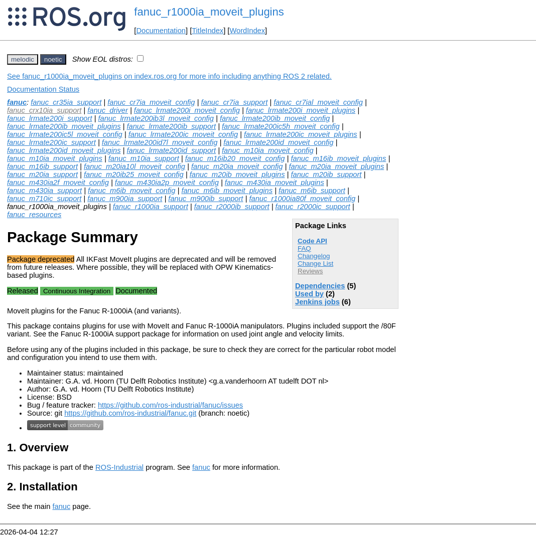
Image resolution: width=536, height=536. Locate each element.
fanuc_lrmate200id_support (171, 150)
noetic (53, 59)
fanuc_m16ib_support (42, 166)
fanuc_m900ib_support (205, 199)
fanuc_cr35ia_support (66, 102)
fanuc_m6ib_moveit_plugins (227, 191)
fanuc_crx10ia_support (44, 110)
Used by (309, 294)
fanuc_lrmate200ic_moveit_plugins (300, 134)
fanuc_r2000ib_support (232, 207)
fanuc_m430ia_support (44, 191)
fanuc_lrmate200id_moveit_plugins (64, 150)
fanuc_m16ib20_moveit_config (235, 158)
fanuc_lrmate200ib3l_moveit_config (156, 118)
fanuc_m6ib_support (312, 191)
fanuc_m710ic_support (44, 199)
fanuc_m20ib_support (326, 174)
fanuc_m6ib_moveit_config (131, 191)
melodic (22, 59)
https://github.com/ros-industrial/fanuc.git (130, 413)
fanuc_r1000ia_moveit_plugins (209, 12)
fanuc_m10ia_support (143, 158)
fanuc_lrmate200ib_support (171, 126)
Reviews (310, 271)
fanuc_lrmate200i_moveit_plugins (300, 110)
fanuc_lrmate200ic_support (51, 142)
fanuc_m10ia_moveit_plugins (54, 158)
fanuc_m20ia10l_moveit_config (134, 166)
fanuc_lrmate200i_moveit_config (187, 110)
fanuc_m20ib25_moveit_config (134, 174)
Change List (315, 263)
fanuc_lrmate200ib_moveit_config (275, 118)
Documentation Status (43, 89)
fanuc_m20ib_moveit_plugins (237, 174)
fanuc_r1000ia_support (150, 207)
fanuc (17, 102)
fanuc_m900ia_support (124, 199)
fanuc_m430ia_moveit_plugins (274, 182)
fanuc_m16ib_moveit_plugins (338, 158)
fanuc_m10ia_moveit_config (268, 150)
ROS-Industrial (119, 467)
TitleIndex (207, 31)
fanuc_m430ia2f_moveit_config (58, 182)
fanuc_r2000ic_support (313, 207)
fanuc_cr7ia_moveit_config (151, 102)
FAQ (304, 248)
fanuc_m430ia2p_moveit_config (167, 182)
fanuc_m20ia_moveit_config (237, 166)
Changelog (314, 256)
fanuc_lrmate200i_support (49, 118)
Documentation (161, 31)
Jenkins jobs (317, 302)
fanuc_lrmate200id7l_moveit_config (160, 142)
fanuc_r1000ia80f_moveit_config (302, 199)
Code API (312, 241)
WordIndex (247, 31)
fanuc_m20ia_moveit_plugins (336, 166)
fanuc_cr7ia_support (234, 102)
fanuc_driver (107, 110)
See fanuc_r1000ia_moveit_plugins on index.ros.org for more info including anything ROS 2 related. (169, 76)
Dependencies (320, 286)
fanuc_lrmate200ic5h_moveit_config (281, 126)
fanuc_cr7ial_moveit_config (318, 102)
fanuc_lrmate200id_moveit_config (278, 142)
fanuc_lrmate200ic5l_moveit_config (64, 134)
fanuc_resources (34, 215)
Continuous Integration (76, 291)
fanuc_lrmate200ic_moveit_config (183, 134)
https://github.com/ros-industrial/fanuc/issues (170, 405)
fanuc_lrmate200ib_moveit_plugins (64, 126)
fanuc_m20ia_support (42, 174)
